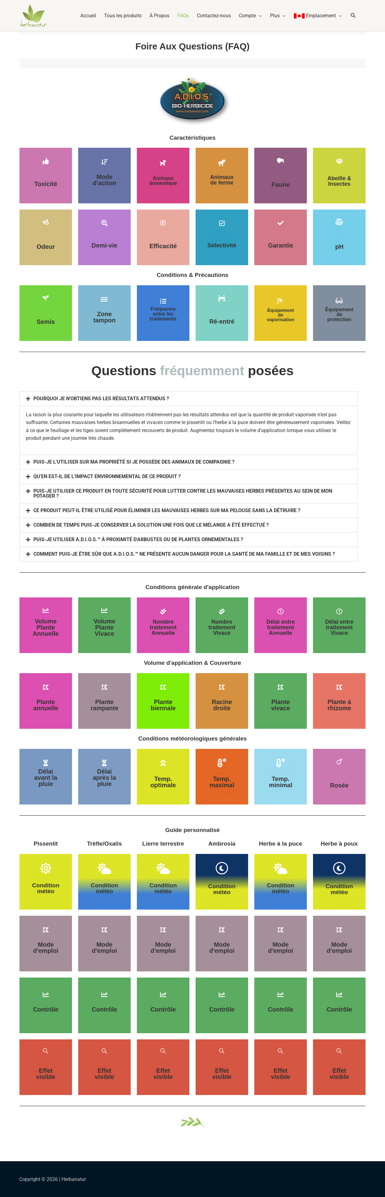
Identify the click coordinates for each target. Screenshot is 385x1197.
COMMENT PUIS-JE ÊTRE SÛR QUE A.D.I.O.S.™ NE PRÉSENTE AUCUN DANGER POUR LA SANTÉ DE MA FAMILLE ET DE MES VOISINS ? (184, 554)
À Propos (159, 16)
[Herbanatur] (34, 15)
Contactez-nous (214, 16)
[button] (355, 15)
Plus (275, 16)
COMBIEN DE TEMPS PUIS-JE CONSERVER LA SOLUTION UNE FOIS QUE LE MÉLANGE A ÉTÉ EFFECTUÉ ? (151, 525)
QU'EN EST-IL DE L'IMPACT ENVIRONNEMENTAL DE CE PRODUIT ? (107, 476)
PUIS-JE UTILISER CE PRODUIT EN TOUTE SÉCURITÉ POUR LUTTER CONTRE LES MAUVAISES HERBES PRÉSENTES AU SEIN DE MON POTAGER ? (182, 493)
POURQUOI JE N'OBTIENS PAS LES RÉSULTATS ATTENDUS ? (101, 398)
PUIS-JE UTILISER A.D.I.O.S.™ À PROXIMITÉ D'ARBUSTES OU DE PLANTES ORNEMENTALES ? (138, 539)
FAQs (183, 16)
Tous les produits (123, 16)
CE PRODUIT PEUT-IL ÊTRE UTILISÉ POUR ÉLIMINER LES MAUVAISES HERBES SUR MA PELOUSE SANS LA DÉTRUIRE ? (166, 510)
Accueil (88, 16)
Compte (247, 16)
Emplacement (315, 16)
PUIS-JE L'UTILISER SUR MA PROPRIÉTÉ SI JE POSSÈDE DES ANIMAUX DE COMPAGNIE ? (134, 462)
